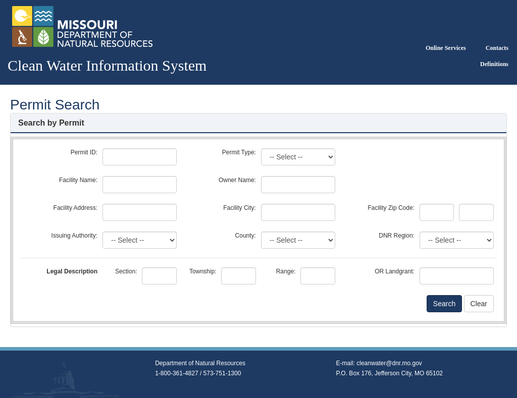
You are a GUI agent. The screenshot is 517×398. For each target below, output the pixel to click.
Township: (202, 271)
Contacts (497, 47)
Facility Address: (75, 207)
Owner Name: (237, 180)
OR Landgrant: (395, 271)
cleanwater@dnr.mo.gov (389, 363)
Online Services (446, 47)
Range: (286, 271)
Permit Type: (239, 152)
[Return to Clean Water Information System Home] (82, 26)
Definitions (494, 64)
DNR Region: (397, 235)
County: (245, 235)
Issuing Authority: (74, 235)
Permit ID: (84, 152)
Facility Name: (78, 180)
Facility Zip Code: (391, 207)
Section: (126, 271)
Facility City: (239, 207)
